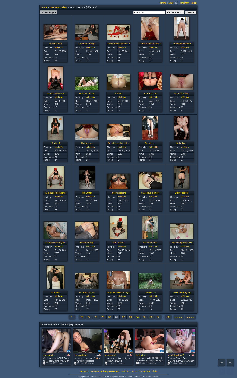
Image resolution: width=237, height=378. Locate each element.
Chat (170, 3)
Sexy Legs (150, 143)
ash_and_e (49, 355)
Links (155, 371)
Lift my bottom (181, 193)
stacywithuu (80, 355)
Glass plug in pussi (150, 193)
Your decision (150, 93)
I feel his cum (55, 43)
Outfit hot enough (87, 43)
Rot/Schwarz (118, 242)
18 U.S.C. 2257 (129, 371)
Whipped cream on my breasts (121, 292)
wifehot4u (59, 47)
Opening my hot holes (118, 143)
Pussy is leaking (118, 193)
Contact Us (144, 371)
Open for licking (181, 93)
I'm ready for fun (87, 292)
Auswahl (118, 93)
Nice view (55, 292)
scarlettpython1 (176, 355)
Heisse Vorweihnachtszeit (119, 43)
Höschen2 (55, 143)
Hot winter (87, 193)
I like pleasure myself (55, 242)
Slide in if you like (55, 93)
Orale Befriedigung (181, 292)
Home (163, 3)
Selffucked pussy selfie (182, 242)
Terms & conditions (89, 371)
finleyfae (141, 355)
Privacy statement (110, 371)
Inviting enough (87, 242)
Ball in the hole (150, 242)
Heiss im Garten (87, 93)
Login (194, 3)
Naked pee (181, 143)
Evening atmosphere (181, 43)
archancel (110, 355)
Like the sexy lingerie (55, 193)
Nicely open (86, 143)
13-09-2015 (150, 292)
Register (184, 3)
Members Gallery (58, 7)
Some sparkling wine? (150, 43)
